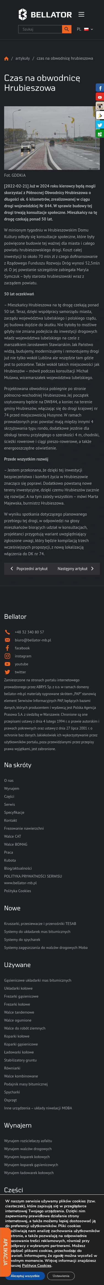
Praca (8, 852)
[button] (66, 29)
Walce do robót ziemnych (25, 1028)
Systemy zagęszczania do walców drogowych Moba (46, 947)
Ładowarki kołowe (19, 1052)
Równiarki (12, 1068)
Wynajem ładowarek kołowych (29, 1172)
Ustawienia (61, 1276)
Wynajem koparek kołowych (27, 1156)
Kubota (10, 860)
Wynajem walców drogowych (28, 1148)
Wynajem (11, 788)
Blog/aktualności (18, 868)
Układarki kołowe (18, 988)
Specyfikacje (14, 812)
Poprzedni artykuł (32, 568)
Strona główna (6, 58)
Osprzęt (10, 1100)
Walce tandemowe (19, 1012)
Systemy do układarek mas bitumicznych (37, 931)
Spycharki (12, 1092)
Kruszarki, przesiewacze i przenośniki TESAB (40, 923)
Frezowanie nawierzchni (24, 828)
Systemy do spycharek (22, 939)
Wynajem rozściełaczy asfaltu (28, 1140)
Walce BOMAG (15, 844)
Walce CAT (12, 836)
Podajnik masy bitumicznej (26, 1084)
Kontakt (10, 820)
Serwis (9, 804)
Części (9, 796)
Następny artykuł (72, 568)
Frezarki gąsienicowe (21, 996)
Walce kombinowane (21, 1076)
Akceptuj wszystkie (25, 1276)
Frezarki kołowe (17, 1004)
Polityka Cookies (17, 890)
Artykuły (22, 58)
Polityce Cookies (36, 1265)
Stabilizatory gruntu (20, 1060)
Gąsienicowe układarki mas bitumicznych (37, 980)
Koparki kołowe (17, 1036)
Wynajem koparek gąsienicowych (31, 1164)
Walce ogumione (17, 1020)
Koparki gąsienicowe (21, 1044)
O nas (9, 780)
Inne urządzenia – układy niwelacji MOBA (38, 1108)
